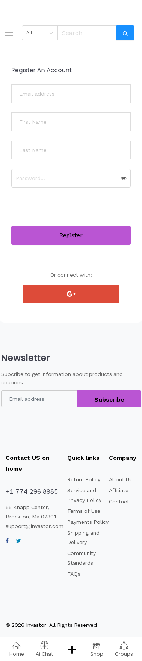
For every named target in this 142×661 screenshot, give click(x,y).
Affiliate (118, 490)
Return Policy (83, 479)
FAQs (73, 574)
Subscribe (109, 399)
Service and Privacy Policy (84, 495)
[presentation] (68, 211)
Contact (119, 502)
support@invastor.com (34, 526)
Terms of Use (83, 511)
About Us (120, 479)
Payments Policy (88, 522)
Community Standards (81, 557)
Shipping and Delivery (83, 537)
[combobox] (40, 32)
